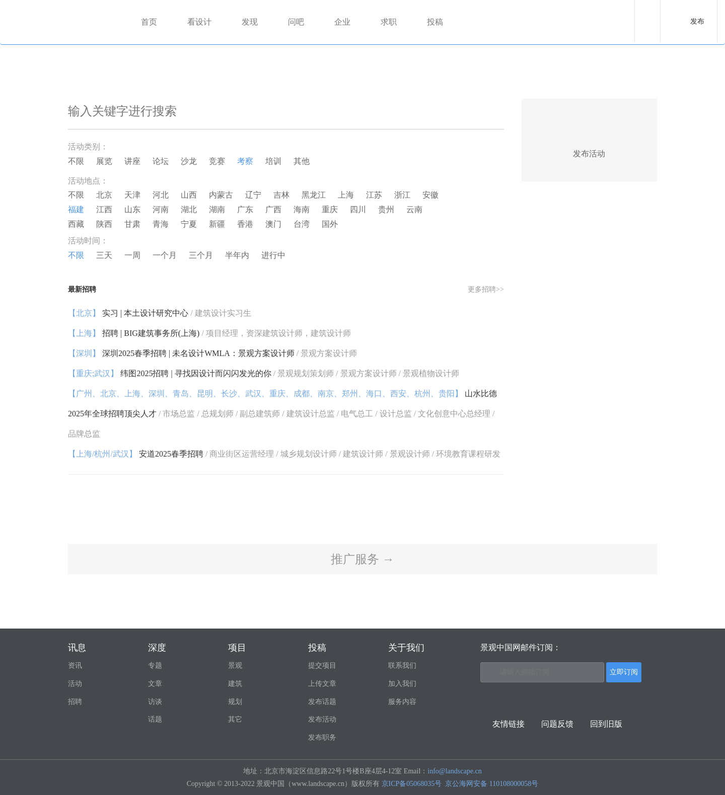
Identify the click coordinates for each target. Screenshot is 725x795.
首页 (149, 22)
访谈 (155, 701)
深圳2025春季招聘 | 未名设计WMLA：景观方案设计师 (212, 353)
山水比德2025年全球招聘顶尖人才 (282, 413)
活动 (75, 683)
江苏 (374, 195)
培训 (273, 161)
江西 (104, 209)
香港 (245, 224)
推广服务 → (362, 559)
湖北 (189, 209)
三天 (104, 255)
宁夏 (189, 224)
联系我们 (402, 665)
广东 (245, 209)
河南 (161, 209)
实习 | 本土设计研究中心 (159, 313)
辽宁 (253, 195)
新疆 (217, 224)
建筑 (235, 683)
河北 (161, 195)
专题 (155, 665)
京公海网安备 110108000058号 (491, 783)
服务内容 (402, 701)
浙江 (402, 195)
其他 (302, 161)
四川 (358, 209)
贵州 (386, 209)
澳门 (273, 224)
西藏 (76, 224)
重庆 (330, 209)
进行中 (273, 255)
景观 (235, 665)
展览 (104, 161)
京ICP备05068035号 (412, 783)
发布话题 (322, 701)
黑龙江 (314, 195)
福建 (76, 209)
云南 (414, 209)
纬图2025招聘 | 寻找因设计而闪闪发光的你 (263, 373)
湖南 (217, 209)
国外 (330, 224)
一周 (132, 255)
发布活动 (322, 719)
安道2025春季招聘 (284, 454)
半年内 (237, 255)
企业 (342, 22)
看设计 (199, 22)
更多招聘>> (486, 289)
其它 (235, 719)
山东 (132, 209)
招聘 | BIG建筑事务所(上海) (209, 333)
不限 (76, 161)
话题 (155, 719)
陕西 (104, 224)
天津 (132, 195)
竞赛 (217, 161)
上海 (346, 195)
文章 (155, 683)
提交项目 (322, 665)
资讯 (75, 665)
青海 (161, 224)
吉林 (281, 195)
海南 (302, 209)
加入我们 (402, 683)
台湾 (302, 224)
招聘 (75, 701)
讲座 (132, 161)
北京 (104, 195)
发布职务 (322, 737)
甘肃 (132, 224)
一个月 (165, 255)
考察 (245, 161)
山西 (189, 195)
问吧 (296, 22)
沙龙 (189, 161)
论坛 (161, 161)
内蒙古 (221, 195)
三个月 (201, 255)
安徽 (430, 195)
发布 (697, 21)
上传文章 (322, 683)
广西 (273, 209)
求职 (389, 22)
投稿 (435, 22)
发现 (250, 22)
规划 (235, 701)
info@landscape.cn (454, 771)
